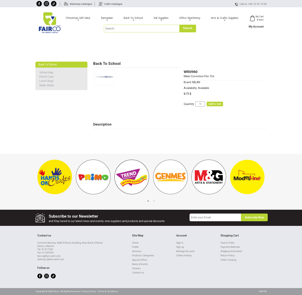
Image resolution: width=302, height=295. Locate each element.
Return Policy (228, 255)
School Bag (46, 72)
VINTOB (263, 291)
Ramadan (107, 18)
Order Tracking (228, 260)
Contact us (138, 272)
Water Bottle (46, 85)
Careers (136, 268)
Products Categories (143, 255)
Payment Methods (230, 247)
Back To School (133, 18)
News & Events (140, 264)
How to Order (227, 242)
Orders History (184, 255)
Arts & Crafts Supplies (224, 18)
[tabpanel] (54, 179)
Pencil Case (46, 76)
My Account (256, 26)
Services (136, 251)
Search (187, 28)
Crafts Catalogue (113, 4)
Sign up (180, 247)
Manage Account (185, 251)
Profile (135, 247)
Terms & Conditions (108, 291)
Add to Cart (215, 104)
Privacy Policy (89, 291)
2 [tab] (154, 201)
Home (135, 242)
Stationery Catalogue (81, 4)
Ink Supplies (161, 18)
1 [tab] (148, 201)
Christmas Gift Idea (78, 18)
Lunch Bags (46, 80)
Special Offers (139, 260)
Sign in (179, 242)
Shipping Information (231, 251)
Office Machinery (189, 18)
